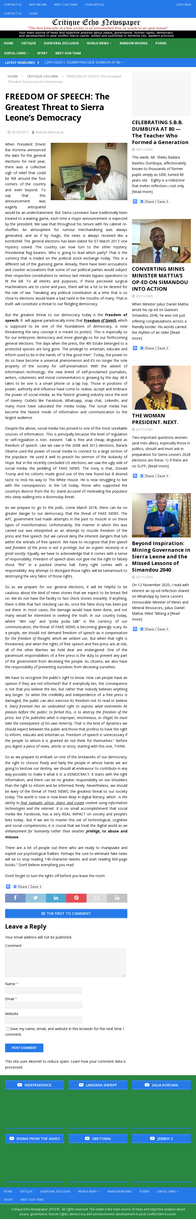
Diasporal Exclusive (61, 43)
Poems (160, 43)
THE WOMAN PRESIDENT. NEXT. (155, 419)
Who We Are (38, 4)
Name (10, 983)
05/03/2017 (20, 132)
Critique (28, 43)
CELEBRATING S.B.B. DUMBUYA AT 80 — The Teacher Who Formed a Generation (160, 132)
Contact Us (12, 4)
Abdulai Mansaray (49, 132)
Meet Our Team (65, 4)
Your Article (94, 4)
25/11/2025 (144, 296)
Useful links (15, 53)
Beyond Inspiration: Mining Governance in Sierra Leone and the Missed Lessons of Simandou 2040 (161, 556)
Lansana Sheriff (101, 1085)
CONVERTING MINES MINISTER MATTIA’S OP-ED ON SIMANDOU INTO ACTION (160, 278)
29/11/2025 (144, 149)
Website (11, 1013)
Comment (13, 945)
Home (33, 13)
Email (10, 998)
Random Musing (134, 43)
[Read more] (142, 191)
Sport (42, 53)
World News (97, 43)
